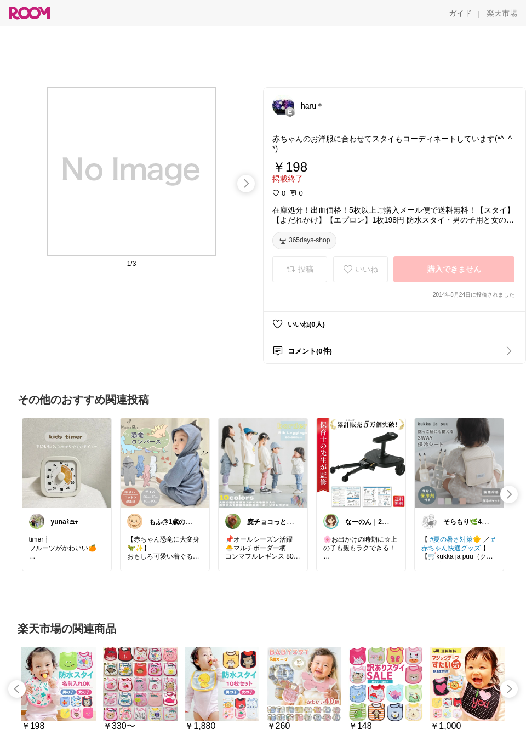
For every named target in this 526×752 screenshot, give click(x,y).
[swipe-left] (17, 689)
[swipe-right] (246, 183)
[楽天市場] (502, 13)
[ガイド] (460, 13)
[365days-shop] (304, 240)
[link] (66, 462)
